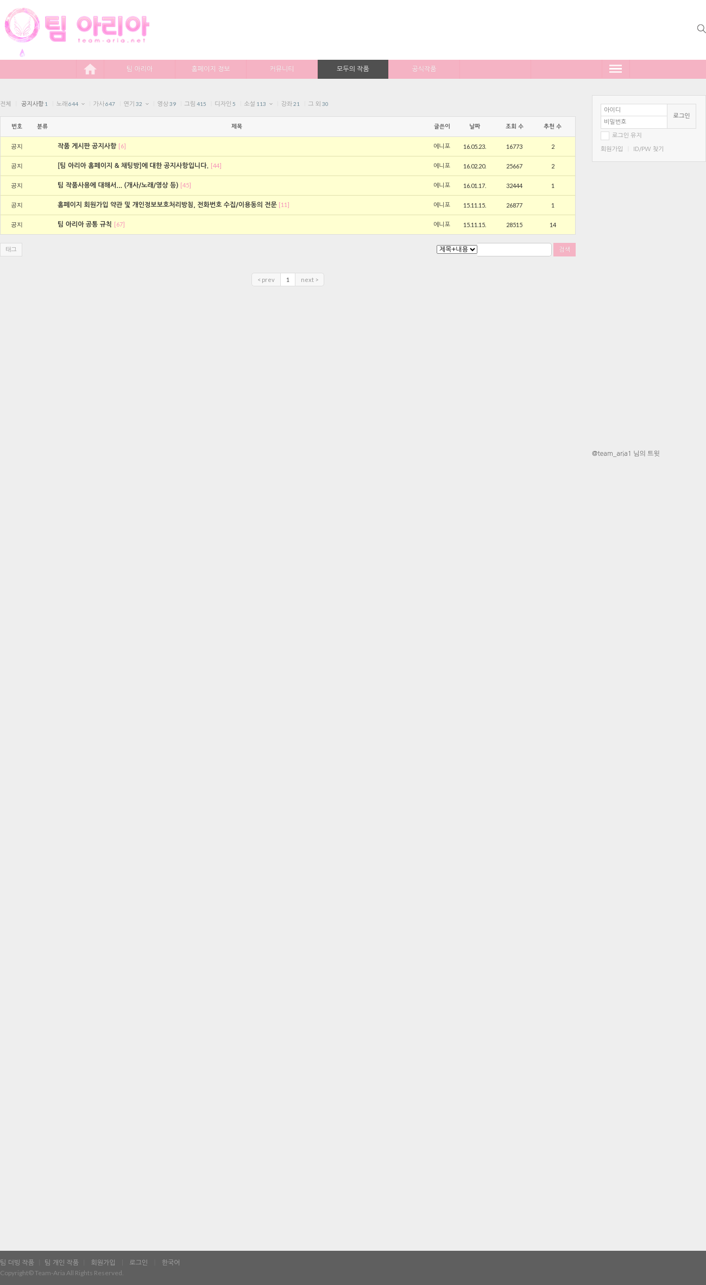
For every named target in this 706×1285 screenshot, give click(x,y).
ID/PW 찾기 (648, 149)
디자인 (225, 104)
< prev (266, 279)
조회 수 (515, 126)
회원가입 (612, 149)
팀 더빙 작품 (17, 1262)
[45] (185, 185)
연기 (132, 104)
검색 (564, 250)
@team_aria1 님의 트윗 (626, 453)
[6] (122, 145)
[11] (284, 204)
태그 (11, 250)
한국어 (171, 1262)
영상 (166, 104)
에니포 (441, 146)
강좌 (290, 104)
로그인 (681, 116)
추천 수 (553, 126)
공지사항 (34, 104)
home (90, 69)
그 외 (318, 104)
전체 (5, 104)
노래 (67, 104)
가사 (104, 104)
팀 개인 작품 (62, 1262)
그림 (195, 104)
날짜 (474, 126)
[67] (119, 224)
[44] (216, 165)
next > (309, 279)
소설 (255, 104)
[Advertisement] (649, 637)
